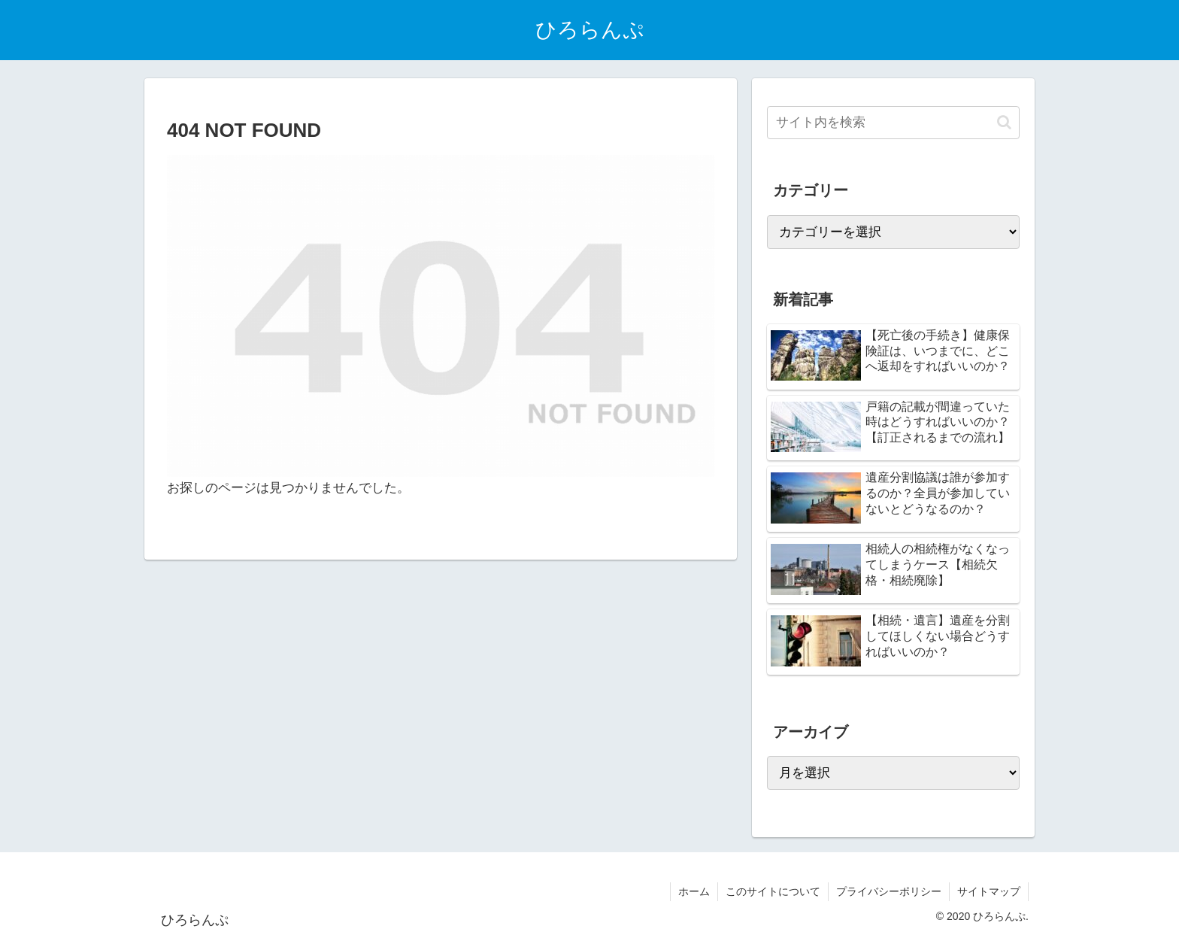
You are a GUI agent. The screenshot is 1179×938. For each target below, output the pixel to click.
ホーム (694, 891)
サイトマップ (988, 891)
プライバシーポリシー (888, 891)
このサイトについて (773, 891)
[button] (1004, 122)
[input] (893, 122)
